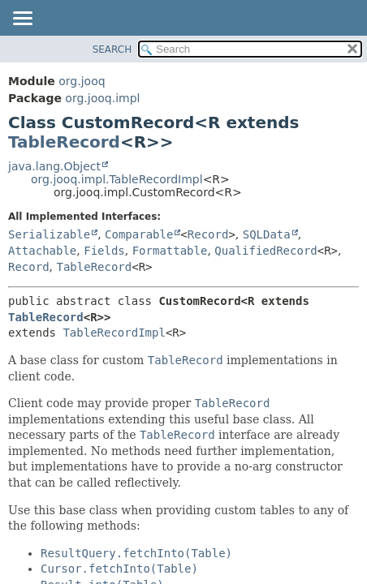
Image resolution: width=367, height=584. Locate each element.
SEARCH (112, 49)
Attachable (42, 250)
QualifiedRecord (265, 250)
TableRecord (64, 142)
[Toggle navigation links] (22, 19)
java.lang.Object (54, 166)
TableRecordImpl (114, 332)
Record (208, 234)
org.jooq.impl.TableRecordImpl (117, 179)
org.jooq (81, 81)
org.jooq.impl (102, 98)
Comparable (139, 234)
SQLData (267, 234)
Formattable (170, 250)
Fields (104, 250)
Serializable (49, 234)
